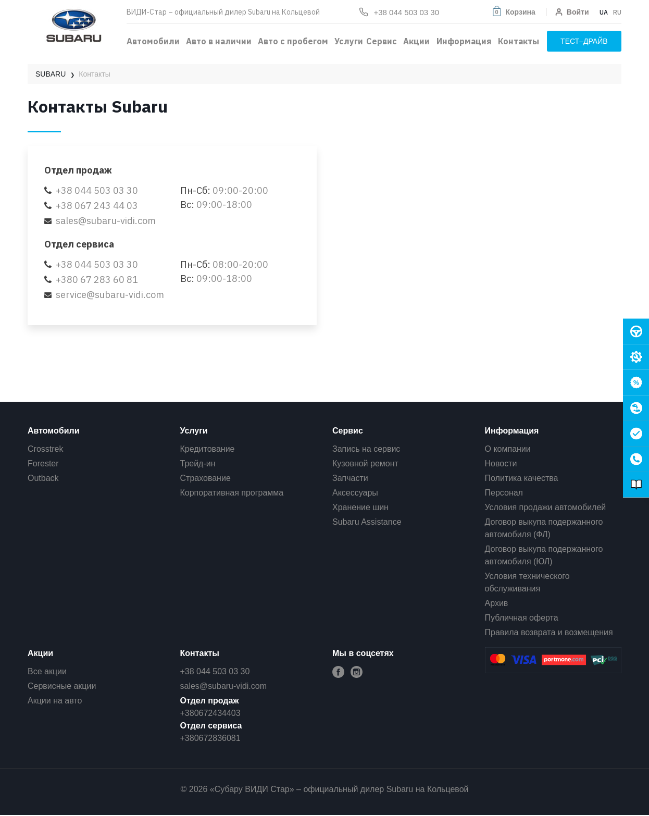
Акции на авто (55, 700)
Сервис (381, 41)
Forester (43, 463)
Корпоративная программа (232, 492)
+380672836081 (210, 738)
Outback (43, 478)
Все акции (47, 671)
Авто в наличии (219, 41)
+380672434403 (210, 713)
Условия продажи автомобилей (545, 507)
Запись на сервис (366, 448)
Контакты (518, 41)
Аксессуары (355, 492)
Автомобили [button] (153, 41)
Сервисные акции (62, 686)
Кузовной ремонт (365, 463)
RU (617, 12)
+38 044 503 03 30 (97, 190)
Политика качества (521, 478)
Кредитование (207, 448)
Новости (501, 463)
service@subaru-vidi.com (110, 295)
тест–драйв (584, 41)
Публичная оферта (521, 617)
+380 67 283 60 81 (97, 280)
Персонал (504, 492)
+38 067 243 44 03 (97, 206)
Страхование (205, 478)
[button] (513, 12)
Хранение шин (360, 507)
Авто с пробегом (293, 41)
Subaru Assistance (367, 521)
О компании (508, 448)
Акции (416, 41)
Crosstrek (45, 448)
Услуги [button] (348, 41)
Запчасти (350, 478)
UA (604, 12)
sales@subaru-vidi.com (106, 221)
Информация (464, 41)
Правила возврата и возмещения (549, 632)
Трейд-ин (198, 463)
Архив (496, 603)
